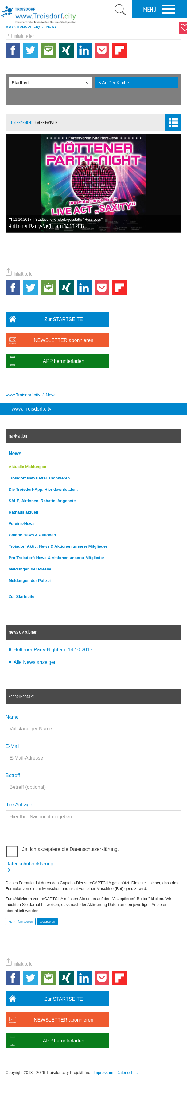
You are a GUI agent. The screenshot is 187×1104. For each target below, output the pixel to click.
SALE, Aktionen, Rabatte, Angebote (42, 500)
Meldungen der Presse (30, 569)
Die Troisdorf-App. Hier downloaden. (43, 489)
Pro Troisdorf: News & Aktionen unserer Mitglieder (56, 557)
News (15, 453)
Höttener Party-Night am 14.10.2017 (53, 649)
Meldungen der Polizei (30, 580)
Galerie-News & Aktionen (32, 535)
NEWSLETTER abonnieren (49, 340)
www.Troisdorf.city (31, 408)
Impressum (103, 1072)
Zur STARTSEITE (44, 319)
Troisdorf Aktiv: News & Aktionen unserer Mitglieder (58, 546)
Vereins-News (22, 523)
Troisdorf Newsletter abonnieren (39, 478)
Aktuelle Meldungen (27, 466)
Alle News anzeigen (35, 662)
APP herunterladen (45, 361)
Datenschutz (128, 1072)
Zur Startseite (21, 596)
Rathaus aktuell (23, 512)
